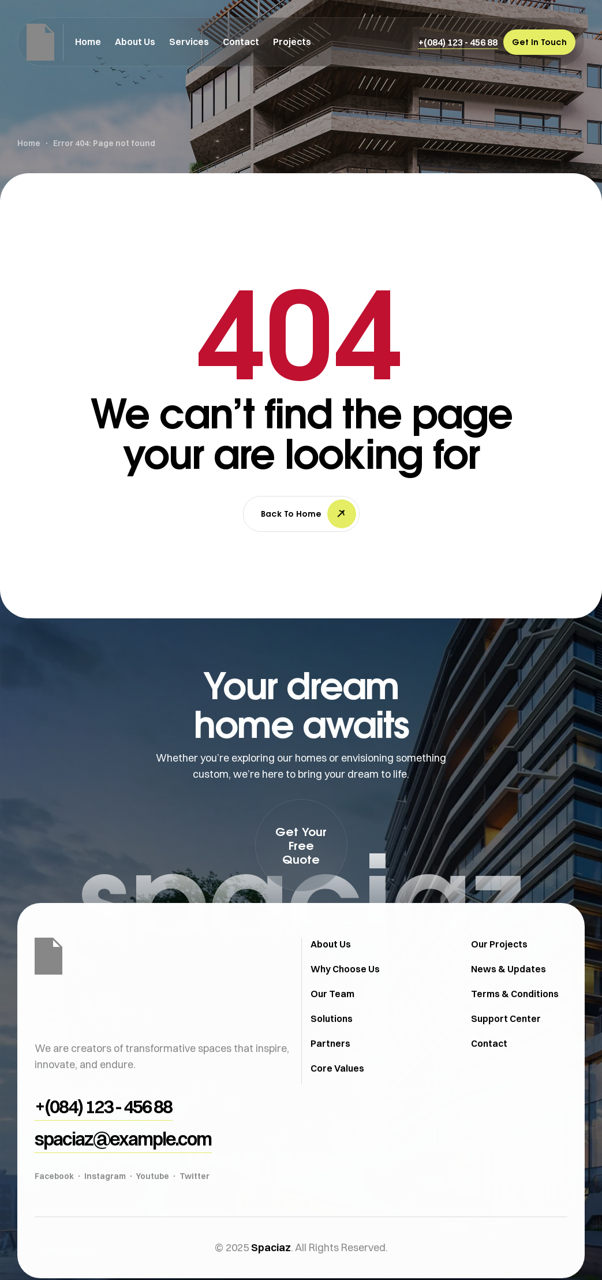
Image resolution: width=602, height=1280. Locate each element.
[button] (458, 42)
